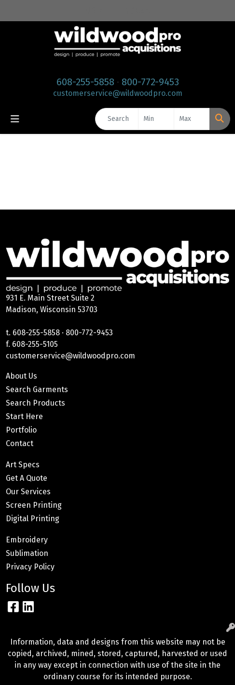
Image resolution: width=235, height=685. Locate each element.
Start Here (24, 416)
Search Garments (37, 389)
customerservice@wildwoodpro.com (117, 93)
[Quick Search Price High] (192, 119)
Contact (19, 443)
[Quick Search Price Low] (156, 119)
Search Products (35, 403)
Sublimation (27, 553)
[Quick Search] (116, 119)
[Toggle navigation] (15, 119)
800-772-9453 (150, 82)
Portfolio (21, 430)
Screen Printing (34, 505)
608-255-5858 (85, 82)
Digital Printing (32, 518)
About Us (21, 376)
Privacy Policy (30, 566)
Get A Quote (26, 478)
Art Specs (23, 464)
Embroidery (27, 539)
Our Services (28, 491)
